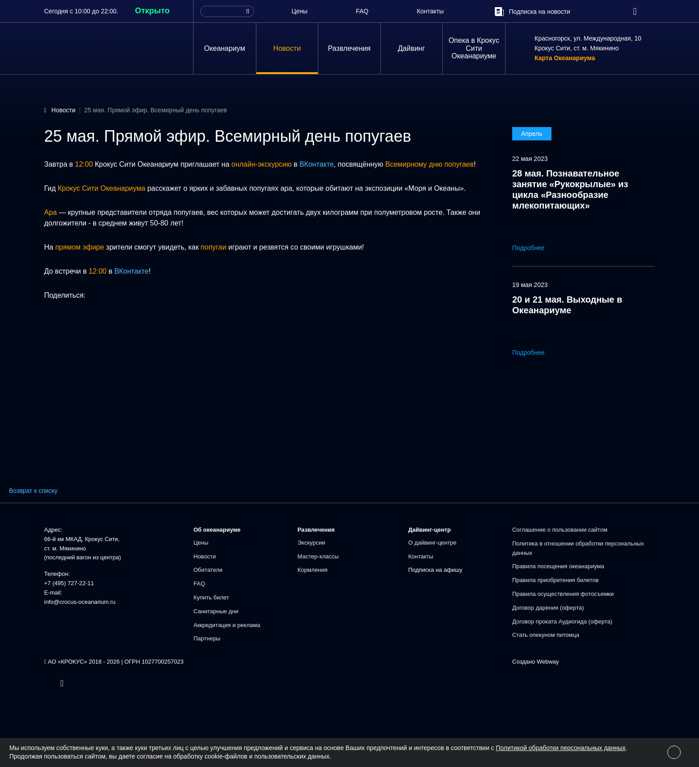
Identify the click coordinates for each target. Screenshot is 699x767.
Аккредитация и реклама (226, 625)
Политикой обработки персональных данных (560, 747)
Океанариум (224, 48)
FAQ (362, 11)
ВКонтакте (317, 164)
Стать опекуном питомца (545, 635)
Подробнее (534, 247)
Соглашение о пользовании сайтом (559, 529)
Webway (548, 661)
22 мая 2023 (530, 158)
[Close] (674, 752)
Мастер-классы (317, 556)
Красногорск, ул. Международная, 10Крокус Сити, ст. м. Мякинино (588, 43)
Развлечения (349, 48)
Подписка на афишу (435, 569)
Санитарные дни (215, 611)
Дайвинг (411, 48)
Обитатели (207, 569)
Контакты (430, 11)
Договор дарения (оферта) (548, 607)
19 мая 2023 (530, 284)
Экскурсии (311, 542)
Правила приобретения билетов (555, 580)
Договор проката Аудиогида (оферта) (562, 621)
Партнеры (206, 638)
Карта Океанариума (565, 58)
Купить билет (211, 597)
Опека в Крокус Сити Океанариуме (473, 48)
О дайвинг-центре (432, 542)
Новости (287, 48)
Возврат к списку (33, 490)
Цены (300, 11)
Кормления (312, 569)
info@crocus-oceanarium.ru (79, 602)
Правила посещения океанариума (558, 566)
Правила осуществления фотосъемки (563, 594)
